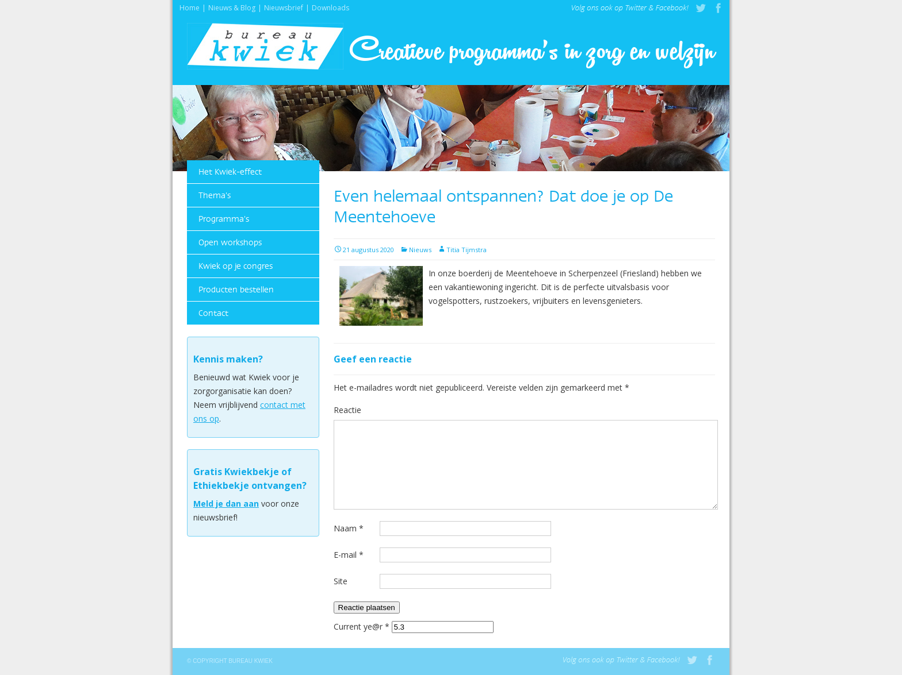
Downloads (330, 6)
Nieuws (420, 249)
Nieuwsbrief (283, 6)
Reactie (347, 410)
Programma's (223, 218)
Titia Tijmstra (466, 249)
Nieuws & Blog (231, 6)
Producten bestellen (236, 289)
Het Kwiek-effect (230, 171)
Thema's (214, 195)
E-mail (349, 554)
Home (189, 6)
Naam (349, 528)
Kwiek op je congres (235, 266)
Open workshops (230, 242)
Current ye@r (361, 626)
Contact (213, 313)
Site (340, 581)
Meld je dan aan (226, 503)
